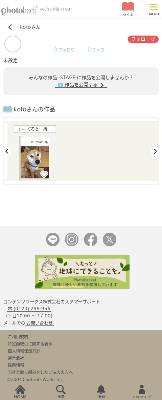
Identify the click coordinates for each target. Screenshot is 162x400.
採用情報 (16, 365)
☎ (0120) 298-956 (29, 309)
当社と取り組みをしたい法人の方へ (40, 372)
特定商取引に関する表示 (30, 344)
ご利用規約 (18, 337)
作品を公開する (81, 85)
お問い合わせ (39, 323)
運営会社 (16, 358)
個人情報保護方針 (24, 351)
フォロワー (66, 50)
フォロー (143, 38)
